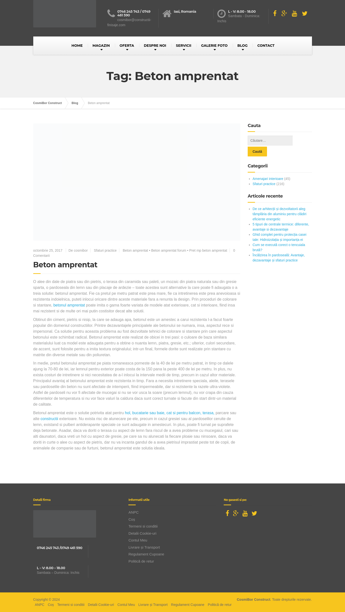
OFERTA (127, 45)
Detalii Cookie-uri (142, 533)
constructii (50, 419)
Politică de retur (141, 561)
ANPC (133, 512)
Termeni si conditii (142, 526)
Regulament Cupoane (146, 554)
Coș (131, 519)
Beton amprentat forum (168, 250)
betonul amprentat (69, 305)
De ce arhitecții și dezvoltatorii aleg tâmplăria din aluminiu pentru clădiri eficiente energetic (279, 203)
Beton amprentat (135, 250)
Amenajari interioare (268, 168)
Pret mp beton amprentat (208, 250)
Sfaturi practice (105, 250)
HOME (77, 45)
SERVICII (183, 45)
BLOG (242, 45)
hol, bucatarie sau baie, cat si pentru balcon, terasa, (169, 413)
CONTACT (265, 45)
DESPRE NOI (155, 45)
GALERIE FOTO (214, 45)
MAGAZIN (101, 45)
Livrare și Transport (144, 547)
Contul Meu (137, 540)
